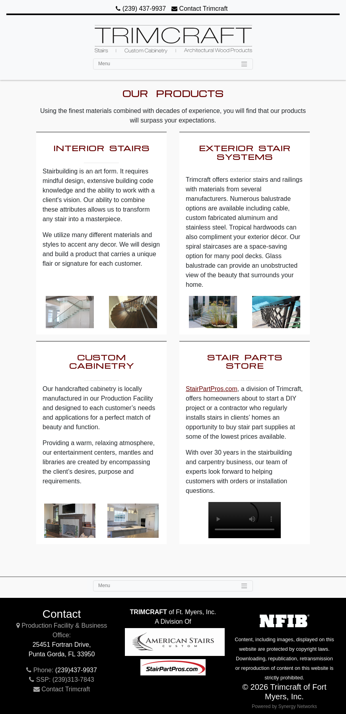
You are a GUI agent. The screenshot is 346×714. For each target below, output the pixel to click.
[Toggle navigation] (173, 64)
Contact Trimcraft (199, 8)
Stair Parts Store (244, 361)
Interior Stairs (101, 148)
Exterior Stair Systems (245, 152)
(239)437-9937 (76, 670)
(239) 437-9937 (141, 8)
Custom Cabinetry (101, 361)
